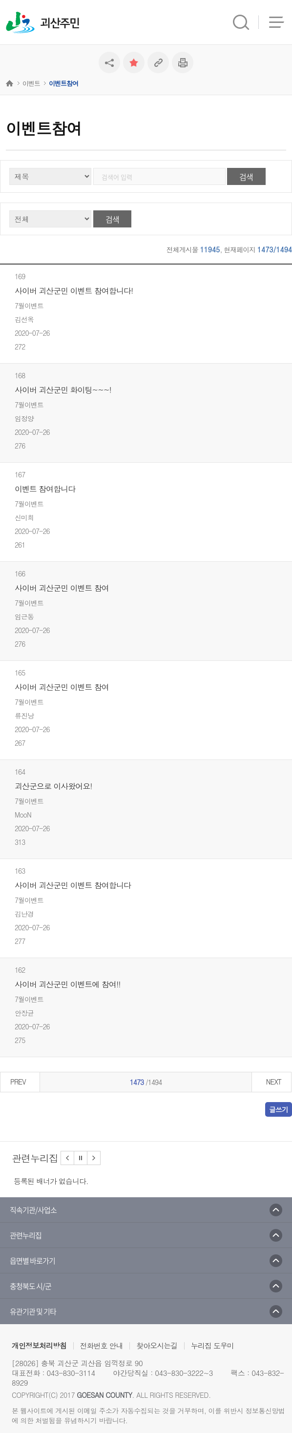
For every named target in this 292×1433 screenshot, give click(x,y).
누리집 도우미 (212, 1345)
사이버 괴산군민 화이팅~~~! (63, 390)
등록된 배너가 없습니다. (51, 1181)
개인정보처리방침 (39, 1345)
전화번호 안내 (101, 1345)
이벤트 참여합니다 (45, 489)
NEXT (273, 1081)
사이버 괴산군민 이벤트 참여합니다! (74, 291)
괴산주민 (59, 23)
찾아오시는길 (156, 1345)
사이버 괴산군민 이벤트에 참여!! (68, 984)
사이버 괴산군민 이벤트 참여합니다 (73, 885)
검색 (246, 177)
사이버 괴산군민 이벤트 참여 (62, 588)
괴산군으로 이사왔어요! (53, 786)
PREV (18, 1081)
